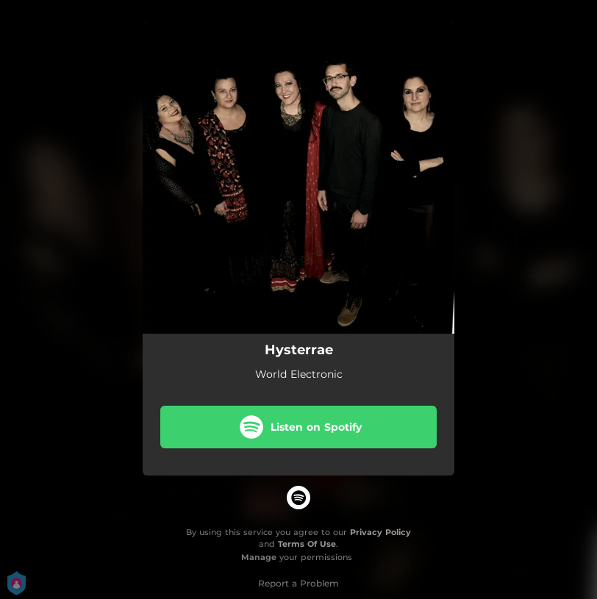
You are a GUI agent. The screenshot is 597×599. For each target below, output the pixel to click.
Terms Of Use (307, 544)
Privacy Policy (380, 532)
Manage (258, 557)
